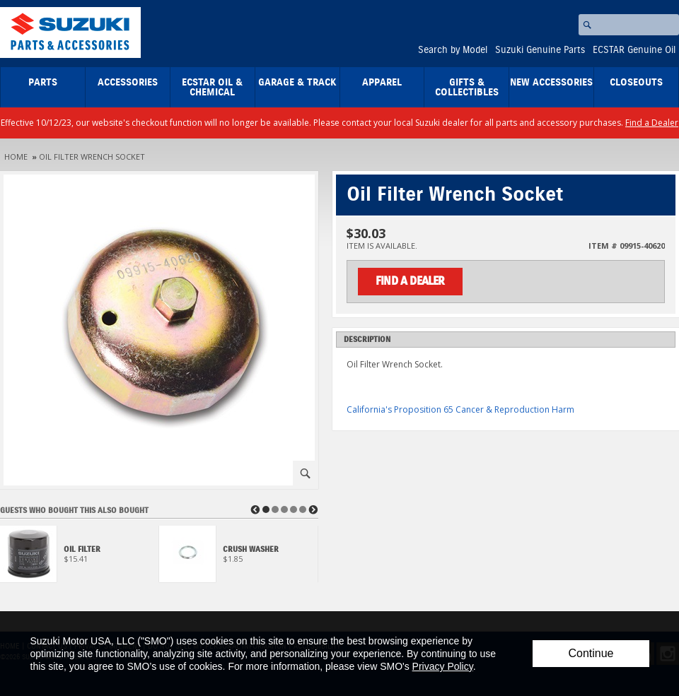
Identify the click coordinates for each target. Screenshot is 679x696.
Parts (42, 82)
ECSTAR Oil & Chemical (212, 87)
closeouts (636, 82)
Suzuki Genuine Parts (540, 50)
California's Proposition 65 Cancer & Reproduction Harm (460, 409)
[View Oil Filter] (79, 558)
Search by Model (452, 50)
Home (16, 156)
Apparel (382, 82)
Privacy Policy (442, 666)
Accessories (128, 82)
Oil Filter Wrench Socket (92, 156)
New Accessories (551, 82)
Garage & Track (297, 82)
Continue (590, 653)
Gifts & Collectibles (467, 87)
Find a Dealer (651, 123)
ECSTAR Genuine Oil (634, 50)
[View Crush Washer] (238, 558)
